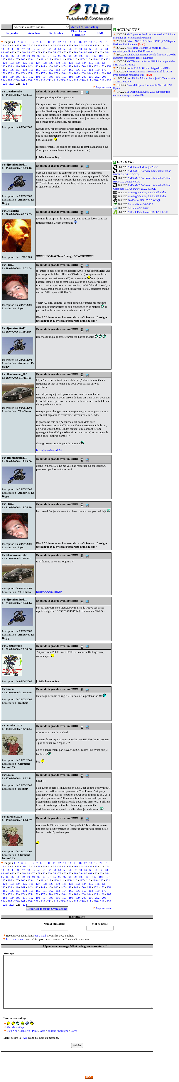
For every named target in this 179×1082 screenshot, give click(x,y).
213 (63, 80)
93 (44, 55)
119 (95, 59)
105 (3, 59)
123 (11, 62)
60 (90, 48)
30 (44, 45)
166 (77, 69)
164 (64, 69)
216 (82, 80)
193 (38, 76)
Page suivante (103, 87)
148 (69, 66)
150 (82, 66)
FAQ (100, 33)
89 (23, 55)
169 (97, 69)
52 (49, 48)
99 (75, 55)
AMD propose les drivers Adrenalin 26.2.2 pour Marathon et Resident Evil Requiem (144, 36)
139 (10, 66)
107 (16, 59)
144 (43, 66)
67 (18, 52)
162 (51, 69)
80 (85, 52)
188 (5, 76)
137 (104, 62)
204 (3, 80)
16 (80, 41)
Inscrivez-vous (14, 939)
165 (71, 69)
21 (106, 41)
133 (77, 62)
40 (96, 45)
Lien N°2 (24, 1030)
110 (36, 59)
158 (25, 69)
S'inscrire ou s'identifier (78, 33)
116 (75, 59)
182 (76, 73)
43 (2, 48)
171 (3, 73)
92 (38, 55)
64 (2, 52)
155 (5, 69)
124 (18, 62)
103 (101, 55)
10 (49, 41)
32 (54, 45)
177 (43, 73)
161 (44, 69)
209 (36, 80)
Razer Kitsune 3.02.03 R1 (141, 204)
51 (44, 48)
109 (29, 59)
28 (33, 45)
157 (18, 69)
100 (81, 55)
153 (102, 66)
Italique (51, 1030)
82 (96, 52)
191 (25, 76)
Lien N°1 (12, 1030)
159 (31, 69)
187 (109, 73)
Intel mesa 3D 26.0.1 (139, 208)
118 (88, 59)
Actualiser (34, 33)
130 (58, 62)
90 (28, 55)
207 (23, 80)
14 (69, 41)
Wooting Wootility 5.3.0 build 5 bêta (147, 192)
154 (109, 66)
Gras (42, 1030)
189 (11, 76)
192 (31, 76)
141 (23, 66)
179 (56, 73)
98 (70, 55)
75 (59, 52)
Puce (35, 1030)
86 (7, 55)
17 (85, 41)
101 (88, 55)
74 (54, 52)
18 (90, 41)
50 (38, 48)
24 (13, 45)
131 (64, 62)
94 (49, 55)
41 (101, 45)
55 (64, 48)
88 (18, 55)
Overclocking (90, 26)
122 (5, 62)
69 (28, 52)
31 (49, 45)
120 (101, 59)
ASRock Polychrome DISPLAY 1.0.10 (148, 212)
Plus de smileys (15, 1027)
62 (101, 48)
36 (75, 45)
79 (80, 52)
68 (23, 52)
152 (96, 66)
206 (16, 80)
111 (43, 59)
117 (81, 59)
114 (62, 59)
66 (13, 52)
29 (38, 45)
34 (64, 45)
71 (38, 52)
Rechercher (56, 33)
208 (29, 80)
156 (11, 69)
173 (16, 73)
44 (7, 48)
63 (106, 48)
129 (51, 62)
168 (91, 69)
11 (54, 41)
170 (104, 69)
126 (31, 62)
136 (97, 62)
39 (90, 45)
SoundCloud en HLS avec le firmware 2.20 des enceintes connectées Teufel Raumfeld (144, 56)
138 (3, 66)
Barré (74, 1030)
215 (76, 80)
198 (71, 76)
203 (104, 76)
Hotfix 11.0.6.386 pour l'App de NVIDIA (148, 68)
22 (2, 45)
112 (49, 59)
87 (13, 55)
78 (75, 52)
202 (97, 76)
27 (28, 45)
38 (85, 45)
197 (64, 76)
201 (91, 76)
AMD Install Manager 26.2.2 (143, 167)
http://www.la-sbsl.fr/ (49, 450)
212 (56, 80)
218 (95, 80)
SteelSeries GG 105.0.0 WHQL (144, 200)
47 (23, 48)
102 (94, 55)
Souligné (63, 1030)
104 (107, 55)
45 (13, 48)
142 (29, 66)
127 (38, 62)
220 (109, 80)
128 (44, 62)
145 (49, 66)
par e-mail (40, 935)
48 (28, 48)
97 (64, 55)
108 (23, 59)
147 (63, 66)
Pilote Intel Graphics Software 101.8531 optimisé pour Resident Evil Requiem (141, 49)
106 (10, 59)
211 (49, 80)
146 (56, 66)
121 (108, 59)
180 (63, 73)
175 (29, 73)
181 (69, 73)
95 (54, 55)
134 (84, 62)
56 (70, 48)
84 (106, 52)
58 (80, 48)
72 (44, 52)
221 (5, 83)
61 (96, 48)
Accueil (75, 26)
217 (89, 80)
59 (85, 48)
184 (89, 73)
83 (101, 52)
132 (71, 62)
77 (70, 52)
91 (33, 55)
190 (18, 76)
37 (80, 45)
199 (77, 76)
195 (51, 76)
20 (101, 41)
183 (82, 73)
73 (49, 52)
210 (43, 80)
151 (89, 66)
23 (7, 45)
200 (84, 76)
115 (69, 59)
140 (16, 66)
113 (56, 59)
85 (2, 55)
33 (59, 45)
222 (11, 83)
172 (10, 73)
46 (18, 48)
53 (54, 48)
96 (59, 55)
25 (18, 45)
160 (38, 69)
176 (36, 73)
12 (59, 41)
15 (75, 41)
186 (102, 73)
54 (59, 48)
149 (76, 66)
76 (64, 52)
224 (25, 83)
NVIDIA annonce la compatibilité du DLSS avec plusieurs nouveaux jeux (142, 73)
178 (49, 73)
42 (106, 45)
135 (91, 62)
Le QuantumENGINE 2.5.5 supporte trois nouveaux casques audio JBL (141, 93)
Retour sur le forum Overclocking (46, 908)
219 (102, 80)
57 (75, 48)
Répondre (12, 33)
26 (23, 45)
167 (84, 69)
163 (58, 69)
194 (44, 76)
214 (69, 80)
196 (58, 76)
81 (90, 52)
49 (33, 48)
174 (23, 73)
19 (95, 41)
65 (7, 52)
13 (64, 41)
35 (70, 45)
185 (96, 73)
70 (33, 52)
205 (10, 80)
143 (36, 66)
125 (25, 62)
